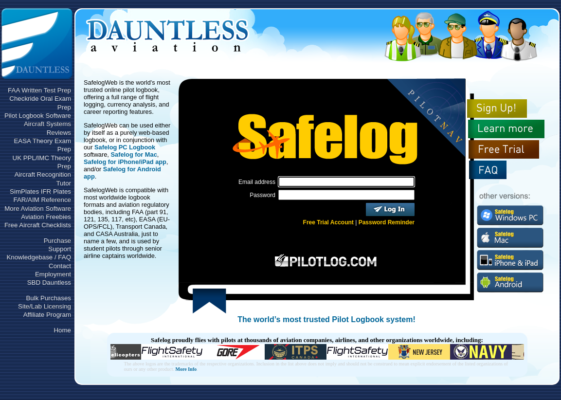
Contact (60, 266)
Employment (53, 274)
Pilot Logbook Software (37, 115)
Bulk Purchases (48, 298)
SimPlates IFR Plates (40, 191)
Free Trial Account (328, 222)
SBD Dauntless (49, 282)
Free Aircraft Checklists (37, 225)
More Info (186, 369)
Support (59, 249)
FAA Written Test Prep (39, 90)
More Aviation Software (37, 208)
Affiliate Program (47, 314)
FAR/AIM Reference (42, 199)
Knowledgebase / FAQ (38, 257)
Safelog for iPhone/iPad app (125, 161)
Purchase (57, 240)
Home (62, 330)
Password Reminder (387, 222)
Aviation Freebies (46, 216)
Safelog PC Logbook (124, 147)
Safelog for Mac (133, 154)
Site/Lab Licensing (44, 306)
